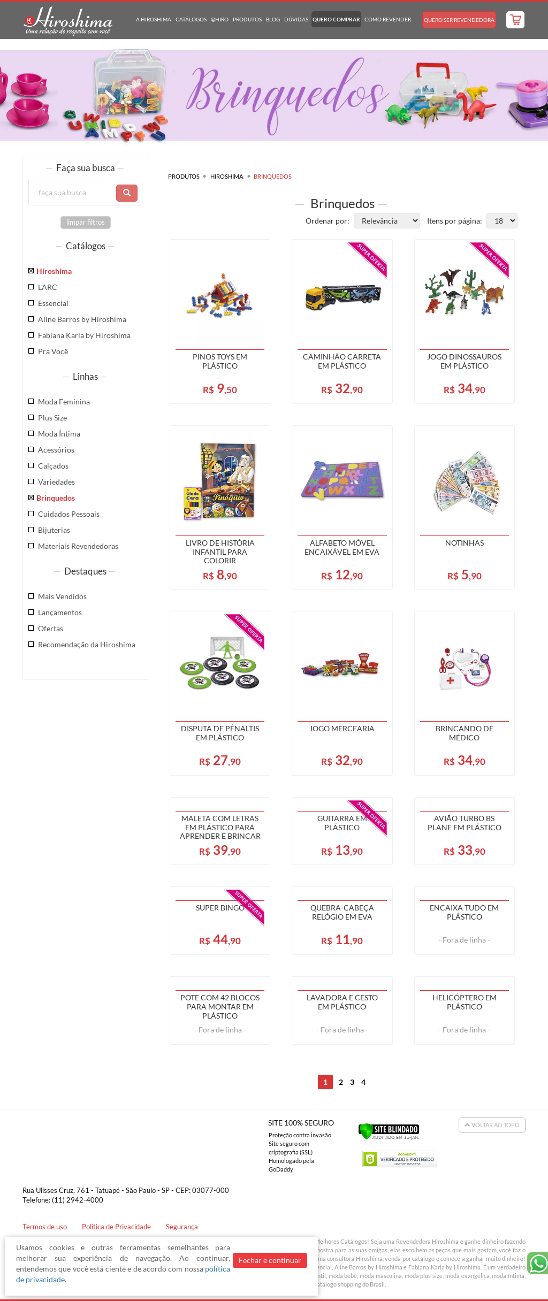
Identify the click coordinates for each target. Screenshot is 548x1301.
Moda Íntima (59, 433)
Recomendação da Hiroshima (86, 644)
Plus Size (52, 417)
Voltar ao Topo (492, 1124)
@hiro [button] (220, 19)
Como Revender (387, 19)
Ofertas (50, 628)
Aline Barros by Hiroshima (82, 319)
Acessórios (56, 449)
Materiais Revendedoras (78, 545)
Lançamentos (60, 612)
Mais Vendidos (62, 596)
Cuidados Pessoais (69, 513)
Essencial (53, 303)
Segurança (182, 1227)
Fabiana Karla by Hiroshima (84, 335)
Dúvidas (296, 19)
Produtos (247, 19)
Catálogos (191, 19)
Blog (273, 19)
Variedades (56, 481)
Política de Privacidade (116, 1227)
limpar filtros (85, 222)
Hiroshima (54, 270)
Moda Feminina (64, 401)
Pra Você (53, 351)
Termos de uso (44, 1227)
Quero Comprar (336, 19)
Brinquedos (55, 497)
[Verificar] (389, 1130)
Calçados (53, 465)
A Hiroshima (153, 19)
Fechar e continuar (270, 1260)
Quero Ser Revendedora (459, 20)
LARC (47, 287)
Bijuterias (54, 529)
